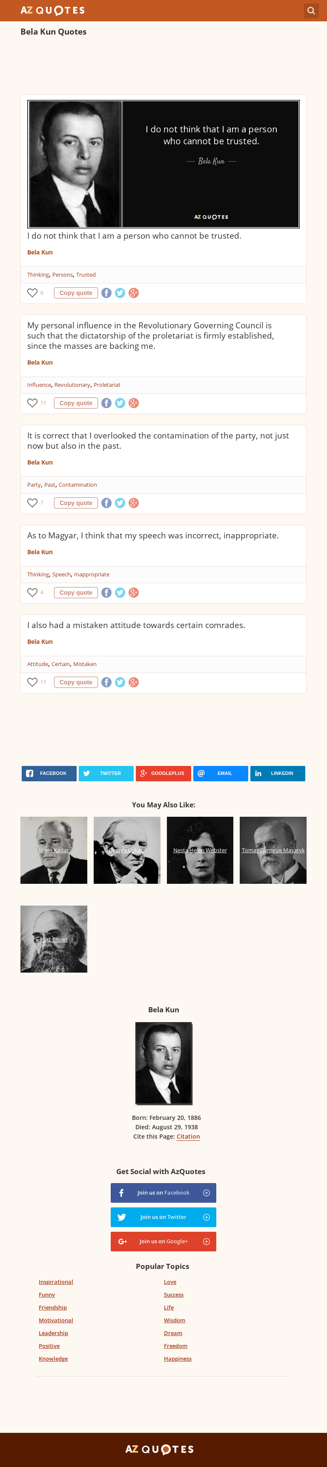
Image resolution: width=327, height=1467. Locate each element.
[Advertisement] (163, 66)
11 (43, 402)
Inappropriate (91, 574)
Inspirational (56, 1282)
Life (169, 1307)
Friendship (53, 1307)
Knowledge (53, 1358)
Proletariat (107, 385)
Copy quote (76, 292)
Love (170, 1282)
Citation (188, 1136)
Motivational (56, 1320)
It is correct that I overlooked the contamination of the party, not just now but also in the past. (158, 440)
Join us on (163, 1192)
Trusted (86, 274)
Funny (47, 1294)
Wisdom (174, 1320)
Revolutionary (72, 385)
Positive (49, 1346)
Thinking (38, 274)
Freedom (175, 1346)
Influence (39, 385)
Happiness (178, 1358)
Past (49, 484)
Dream (173, 1333)
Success (174, 1294)
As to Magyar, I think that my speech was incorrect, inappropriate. (153, 535)
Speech (61, 574)
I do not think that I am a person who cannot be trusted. (134, 236)
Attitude (37, 664)
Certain (61, 664)
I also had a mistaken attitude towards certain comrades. (136, 625)
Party (34, 484)
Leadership (53, 1333)
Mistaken (85, 664)
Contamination (78, 484)
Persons (62, 274)
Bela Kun (40, 252)
